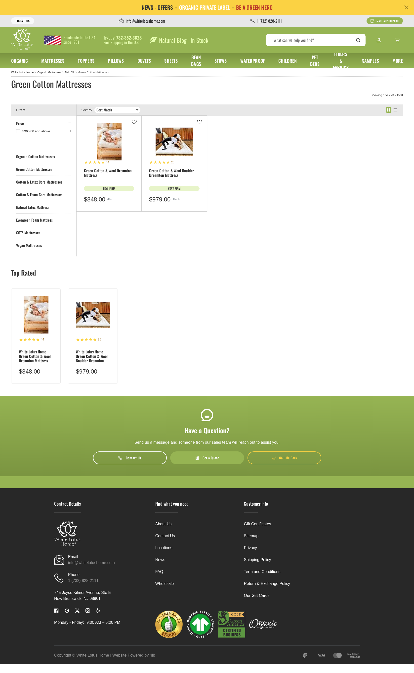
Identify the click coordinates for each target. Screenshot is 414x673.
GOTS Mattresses (28, 232)
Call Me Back (284, 457)
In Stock (199, 40)
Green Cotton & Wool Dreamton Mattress (108, 173)
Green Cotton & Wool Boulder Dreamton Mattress (171, 173)
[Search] (316, 40)
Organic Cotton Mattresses (35, 156)
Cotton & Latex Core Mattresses (39, 182)
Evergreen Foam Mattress (34, 220)
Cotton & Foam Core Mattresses (39, 194)
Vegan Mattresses (29, 245)
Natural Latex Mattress (32, 207)
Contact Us (23, 21)
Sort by (87, 110)
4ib (152, 655)
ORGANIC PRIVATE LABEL (204, 7)
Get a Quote (207, 457)
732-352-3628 (129, 38)
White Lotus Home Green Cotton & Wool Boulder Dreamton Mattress (92, 356)
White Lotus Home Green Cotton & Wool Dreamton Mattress (35, 356)
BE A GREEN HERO (254, 7)
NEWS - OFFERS (157, 7)
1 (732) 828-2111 (83, 580)
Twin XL (70, 72)
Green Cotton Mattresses (93, 72)
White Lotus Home (22, 72)
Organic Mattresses (49, 72)
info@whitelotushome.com (91, 563)
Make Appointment (385, 21)
